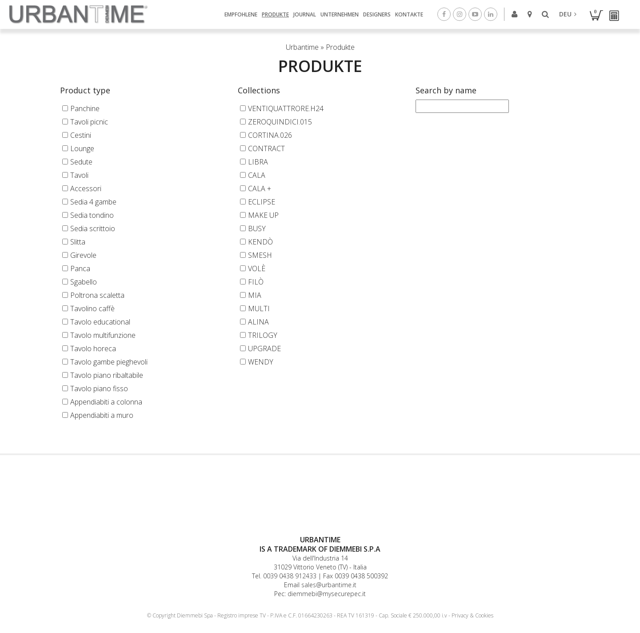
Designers (377, 14)
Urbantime (302, 47)
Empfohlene (240, 14)
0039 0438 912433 (289, 576)
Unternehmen (339, 14)
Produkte (275, 14)
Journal (304, 14)
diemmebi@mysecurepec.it (327, 593)
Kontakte (409, 14)
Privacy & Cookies (472, 615)
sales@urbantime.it (328, 585)
